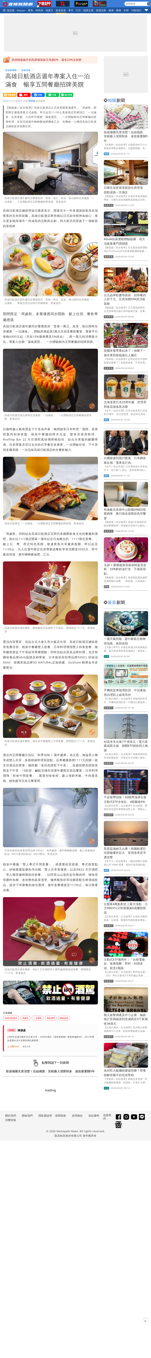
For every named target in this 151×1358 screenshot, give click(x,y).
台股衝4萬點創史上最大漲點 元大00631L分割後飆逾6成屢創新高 (126, 908)
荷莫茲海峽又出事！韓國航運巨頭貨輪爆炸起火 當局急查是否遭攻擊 (125, 853)
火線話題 (9, 10)
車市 (70, 10)
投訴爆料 (93, 1115)
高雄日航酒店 (11, 1018)
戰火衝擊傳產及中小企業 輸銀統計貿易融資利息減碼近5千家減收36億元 (126, 1019)
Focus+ (21, 10)
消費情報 (10, 1120)
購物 (118, 10)
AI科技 (39, 10)
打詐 (78, 10)
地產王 (49, 10)
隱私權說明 (44, 1115)
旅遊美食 (61, 10)
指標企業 (88, 10)
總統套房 (64, 1018)
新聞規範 (60, 1115)
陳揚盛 (31, 100)
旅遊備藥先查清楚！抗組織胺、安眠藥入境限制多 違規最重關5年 (126, 136)
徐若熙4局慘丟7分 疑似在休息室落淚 (36, 60)
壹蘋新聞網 (11, 70)
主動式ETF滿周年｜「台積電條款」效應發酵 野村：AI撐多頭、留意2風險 (124, 963)
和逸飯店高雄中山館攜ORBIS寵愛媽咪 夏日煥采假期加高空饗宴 (125, 514)
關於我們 (10, 1115)
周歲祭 (25, 1018)
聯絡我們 (27, 1115)
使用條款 (77, 1115)
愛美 (30, 10)
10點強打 (136, 10)
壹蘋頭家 (101, 10)
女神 (126, 10)
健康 (111, 10)
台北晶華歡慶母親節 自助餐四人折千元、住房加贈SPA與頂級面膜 (125, 299)
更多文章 (27, 1046)
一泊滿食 (37, 1018)
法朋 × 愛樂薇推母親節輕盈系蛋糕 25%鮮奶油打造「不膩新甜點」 (125, 569)
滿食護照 (51, 1018)
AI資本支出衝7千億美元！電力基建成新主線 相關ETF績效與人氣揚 (126, 746)
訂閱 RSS (13, 1046)
